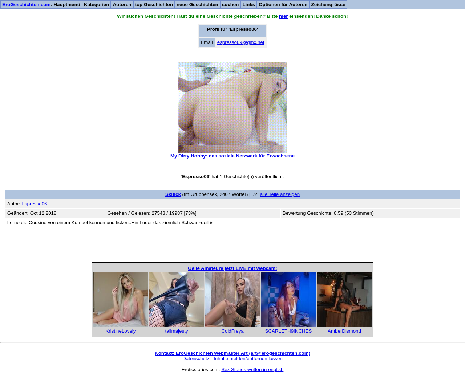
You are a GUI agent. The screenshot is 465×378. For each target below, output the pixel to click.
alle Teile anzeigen (280, 194)
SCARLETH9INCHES (288, 331)
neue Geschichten (197, 4)
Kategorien (96, 4)
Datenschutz (195, 358)
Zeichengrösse (328, 4)
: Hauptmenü (41, 4)
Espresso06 (34, 203)
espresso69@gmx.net (240, 42)
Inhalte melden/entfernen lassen (248, 358)
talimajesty (176, 331)
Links (248, 4)
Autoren (122, 4)
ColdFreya (232, 331)
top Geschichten (154, 4)
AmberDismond (344, 331)
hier (283, 16)
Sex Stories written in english (252, 369)
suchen (230, 4)
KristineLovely (121, 331)
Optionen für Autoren (283, 4)
